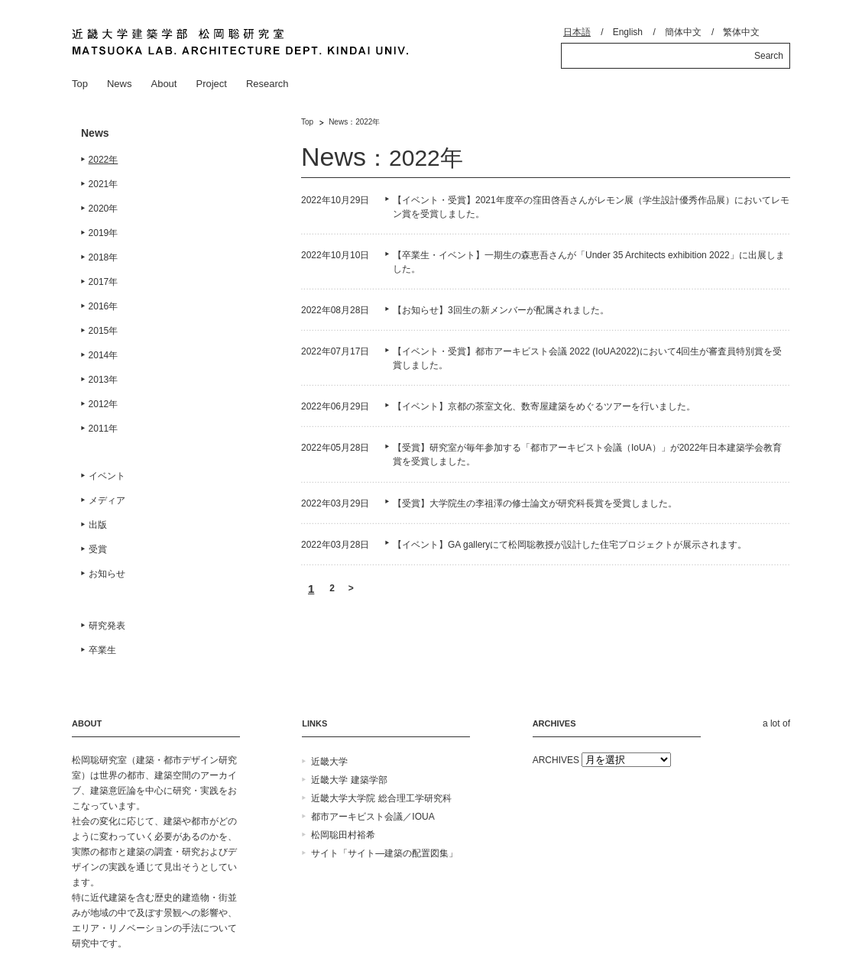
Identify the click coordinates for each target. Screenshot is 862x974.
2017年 (103, 282)
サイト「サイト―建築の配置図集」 (384, 853)
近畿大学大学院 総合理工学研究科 (381, 798)
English (628, 32)
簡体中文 (683, 32)
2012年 (103, 404)
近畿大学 (329, 761)
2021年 (103, 184)
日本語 (577, 32)
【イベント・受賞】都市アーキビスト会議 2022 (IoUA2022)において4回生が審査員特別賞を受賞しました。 (587, 358)
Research (267, 83)
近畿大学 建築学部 (349, 780)
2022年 (103, 159)
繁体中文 (741, 32)
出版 (98, 524)
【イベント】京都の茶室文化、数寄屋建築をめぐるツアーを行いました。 (544, 406)
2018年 (103, 257)
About (164, 83)
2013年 (103, 379)
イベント (107, 476)
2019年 (103, 233)
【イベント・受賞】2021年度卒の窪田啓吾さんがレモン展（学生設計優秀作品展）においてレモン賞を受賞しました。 (591, 207)
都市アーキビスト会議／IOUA (372, 816)
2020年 (103, 208)
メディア (107, 500)
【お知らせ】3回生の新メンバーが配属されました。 (501, 310)
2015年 (103, 330)
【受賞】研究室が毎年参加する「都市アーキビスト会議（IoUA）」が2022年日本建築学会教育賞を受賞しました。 (587, 454)
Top (80, 83)
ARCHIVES (556, 760)
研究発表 (107, 625)
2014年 (103, 355)
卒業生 (102, 650)
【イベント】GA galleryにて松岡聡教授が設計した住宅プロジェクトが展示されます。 (570, 544)
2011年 (103, 428)
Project (211, 83)
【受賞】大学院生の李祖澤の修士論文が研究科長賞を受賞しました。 (535, 503)
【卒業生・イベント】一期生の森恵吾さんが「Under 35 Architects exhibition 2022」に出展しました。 (589, 262)
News (119, 83)
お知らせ (107, 573)
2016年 (103, 306)
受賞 (98, 549)
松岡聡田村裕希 (343, 835)
